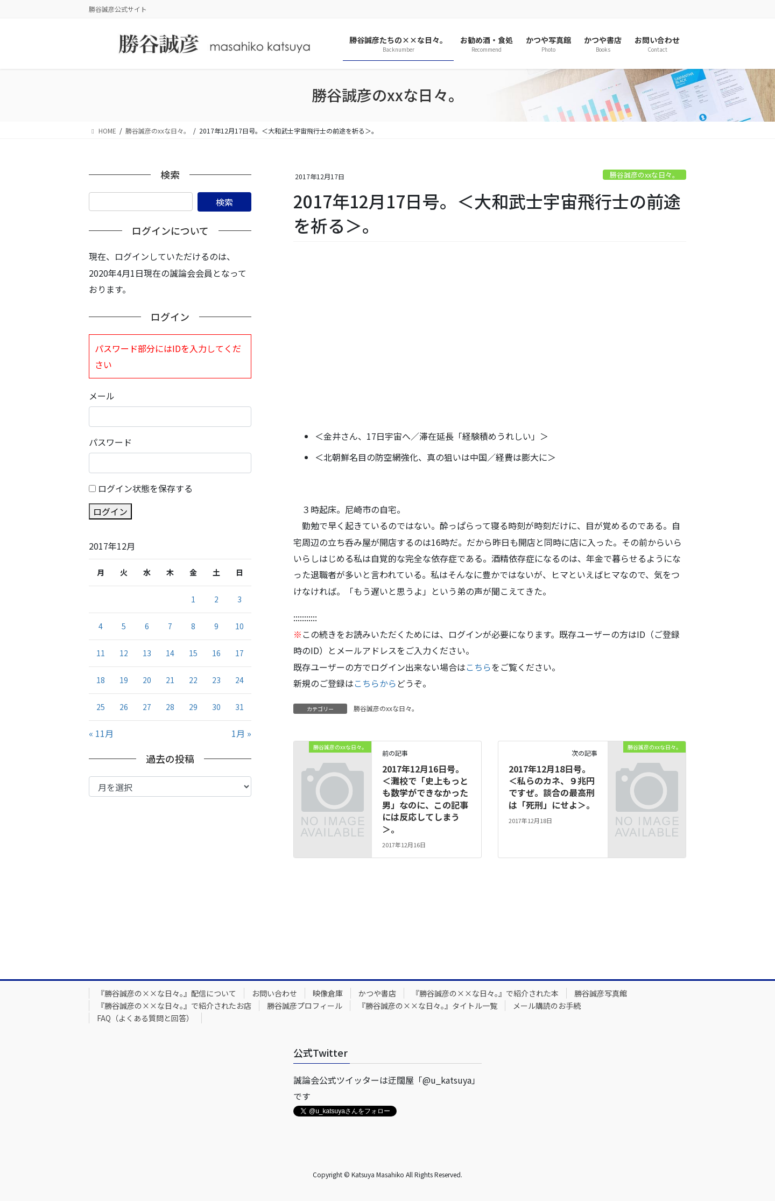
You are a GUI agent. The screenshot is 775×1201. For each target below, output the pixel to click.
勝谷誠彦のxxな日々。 (644, 175)
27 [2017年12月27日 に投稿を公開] (147, 706)
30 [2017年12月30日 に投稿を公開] (216, 706)
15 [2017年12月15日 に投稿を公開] (193, 653)
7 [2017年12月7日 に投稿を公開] (170, 626)
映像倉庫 (328, 993)
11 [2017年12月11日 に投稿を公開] (100, 653)
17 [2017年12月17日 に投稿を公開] (239, 653)
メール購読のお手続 (547, 1005)
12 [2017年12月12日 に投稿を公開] (123, 653)
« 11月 (101, 733)
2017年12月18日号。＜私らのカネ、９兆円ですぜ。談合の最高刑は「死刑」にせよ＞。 (552, 786)
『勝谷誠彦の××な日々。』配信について (166, 993)
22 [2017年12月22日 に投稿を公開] (193, 680)
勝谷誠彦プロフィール (304, 1005)
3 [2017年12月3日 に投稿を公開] (239, 599)
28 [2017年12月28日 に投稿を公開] (170, 706)
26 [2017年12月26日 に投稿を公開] (123, 706)
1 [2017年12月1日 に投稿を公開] (193, 599)
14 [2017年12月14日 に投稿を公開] (170, 653)
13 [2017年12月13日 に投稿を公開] (147, 653)
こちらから (375, 683)
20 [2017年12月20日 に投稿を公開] (147, 680)
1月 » (241, 733)
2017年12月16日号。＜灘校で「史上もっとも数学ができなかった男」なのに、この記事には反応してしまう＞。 (425, 798)
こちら (478, 667)
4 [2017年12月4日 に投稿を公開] (100, 626)
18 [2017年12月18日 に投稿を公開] (100, 680)
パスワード (110, 442)
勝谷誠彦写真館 (600, 993)
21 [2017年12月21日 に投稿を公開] (170, 680)
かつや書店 (377, 993)
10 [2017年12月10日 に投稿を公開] (239, 626)
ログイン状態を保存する (145, 488)
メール (102, 395)
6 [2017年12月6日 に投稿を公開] (147, 626)
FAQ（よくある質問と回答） (145, 1018)
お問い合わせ (274, 993)
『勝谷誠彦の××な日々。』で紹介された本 (485, 993)
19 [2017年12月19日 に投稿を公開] (123, 680)
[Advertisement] (489, 336)
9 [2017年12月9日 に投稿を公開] (216, 626)
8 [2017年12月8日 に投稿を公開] (193, 626)
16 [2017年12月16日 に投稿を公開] (216, 653)
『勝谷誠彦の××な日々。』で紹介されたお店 (174, 1005)
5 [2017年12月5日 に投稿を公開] (124, 626)
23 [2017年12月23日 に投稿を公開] (216, 680)
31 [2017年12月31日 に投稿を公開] (239, 706)
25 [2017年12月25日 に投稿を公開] (100, 706)
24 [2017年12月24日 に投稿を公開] (239, 680)
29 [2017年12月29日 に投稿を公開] (193, 706)
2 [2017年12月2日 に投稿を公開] (216, 599)
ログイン (110, 511)
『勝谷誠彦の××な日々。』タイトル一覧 (427, 1005)
